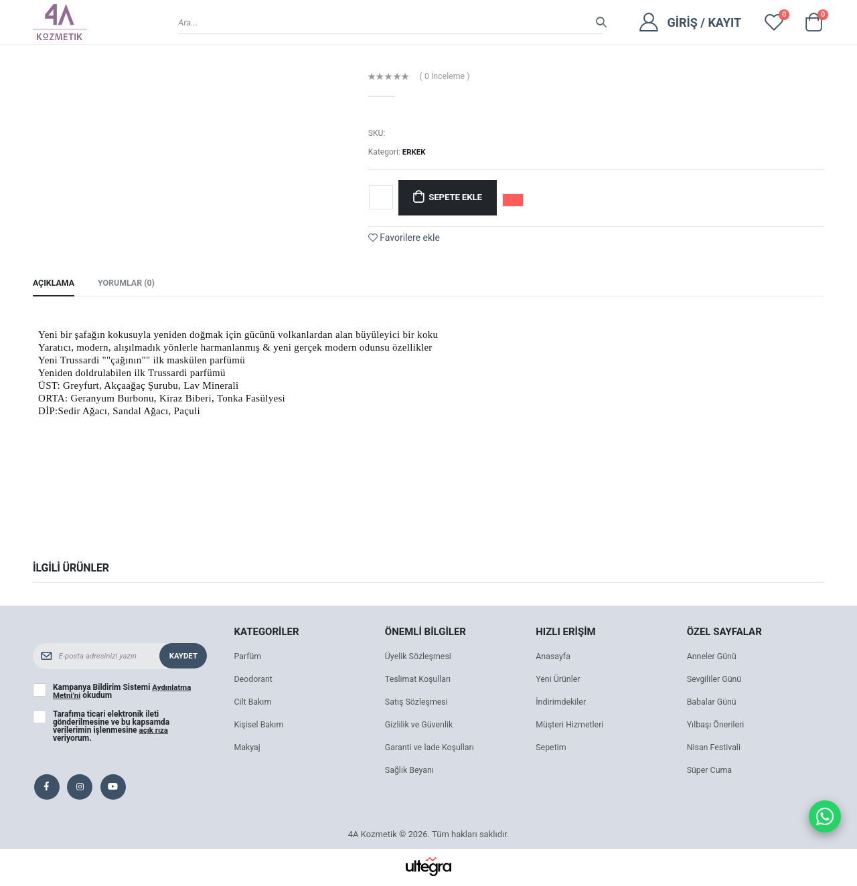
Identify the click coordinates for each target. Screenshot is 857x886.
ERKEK (414, 152)
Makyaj (247, 749)
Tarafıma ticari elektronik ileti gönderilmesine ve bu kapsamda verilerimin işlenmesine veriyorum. (111, 728)
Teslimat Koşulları (419, 681)
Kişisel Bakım (260, 726)
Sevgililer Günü (716, 681)
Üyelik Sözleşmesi (420, 658)
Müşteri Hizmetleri (571, 726)
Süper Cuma (710, 772)
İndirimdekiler (562, 704)
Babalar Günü (713, 704)
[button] (813, 25)
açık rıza (154, 732)
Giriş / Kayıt (704, 22)
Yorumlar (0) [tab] (129, 284)
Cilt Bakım (253, 704)
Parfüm (248, 658)
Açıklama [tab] (54, 284)
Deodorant (254, 681)
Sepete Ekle (458, 198)
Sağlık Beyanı (411, 772)
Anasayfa (554, 658)
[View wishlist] (774, 22)
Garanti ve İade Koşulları (432, 749)
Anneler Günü (713, 658)
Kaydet (183, 657)
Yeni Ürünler (559, 681)
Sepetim (552, 749)
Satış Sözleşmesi (418, 704)
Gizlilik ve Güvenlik (420, 726)
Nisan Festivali (715, 749)
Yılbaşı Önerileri (717, 726)
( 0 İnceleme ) (446, 76)
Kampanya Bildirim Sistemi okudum (123, 693)
